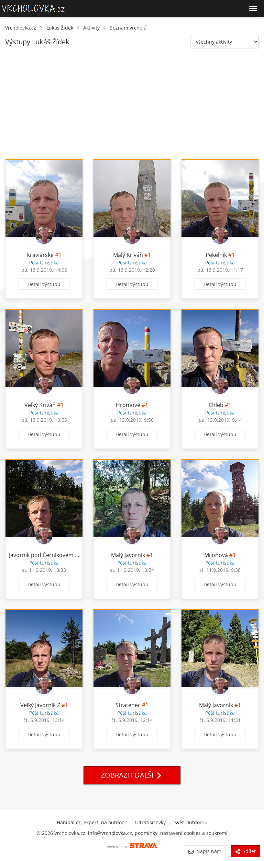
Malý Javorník (128, 555)
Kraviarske (40, 255)
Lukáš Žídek (59, 27)
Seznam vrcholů (128, 27)
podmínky (146, 833)
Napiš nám (204, 851)
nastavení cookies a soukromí (194, 833)
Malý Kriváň (128, 255)
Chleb (216, 405)
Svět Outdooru (191, 822)
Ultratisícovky (150, 822)
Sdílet (245, 851)
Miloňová (216, 555)
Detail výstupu (44, 284)
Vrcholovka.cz (20, 27)
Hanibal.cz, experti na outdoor (91, 822)
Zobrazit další (132, 775)
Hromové (128, 405)
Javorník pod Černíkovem (41, 555)
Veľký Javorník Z (40, 705)
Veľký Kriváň (40, 405)
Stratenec (128, 705)
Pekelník (216, 255)
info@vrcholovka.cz (110, 833)
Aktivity (91, 27)
